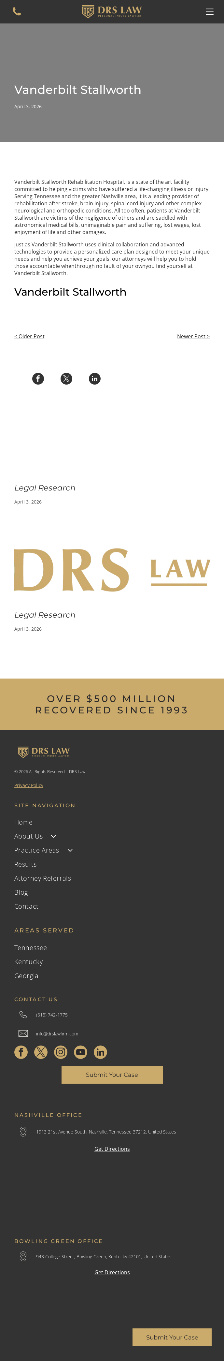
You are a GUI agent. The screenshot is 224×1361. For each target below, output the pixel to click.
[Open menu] (210, 12)
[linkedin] (100, 1053)
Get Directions (112, 1148)
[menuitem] (112, 822)
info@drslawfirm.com (57, 1034)
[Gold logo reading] (112, 570)
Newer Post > (193, 336)
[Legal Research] (112, 443)
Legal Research (45, 487)
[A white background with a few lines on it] (17, 15)
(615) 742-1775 (52, 1015)
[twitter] (41, 1053)
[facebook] (21, 1053)
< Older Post (29, 336)
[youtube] (80, 1053)
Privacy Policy (28, 785)
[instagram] (60, 1053)
